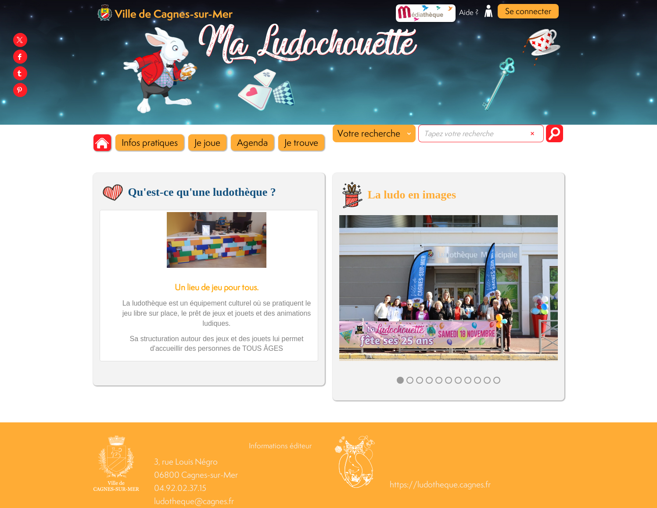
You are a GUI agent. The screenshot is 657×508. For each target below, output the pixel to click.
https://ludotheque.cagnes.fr (440, 484)
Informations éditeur (280, 445)
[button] (149, 142)
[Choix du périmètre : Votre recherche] (374, 133)
